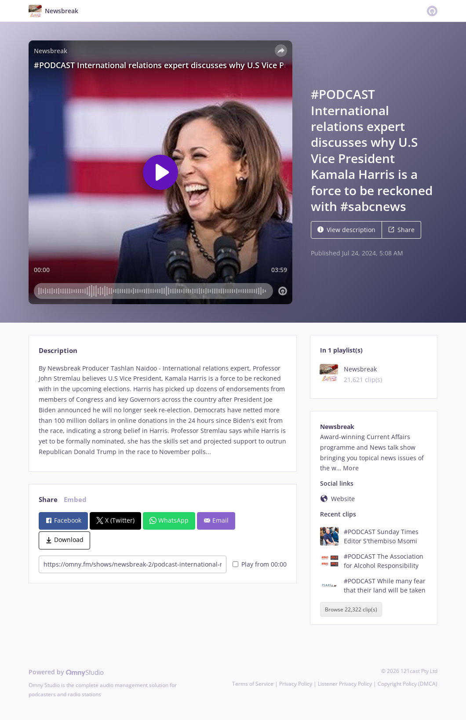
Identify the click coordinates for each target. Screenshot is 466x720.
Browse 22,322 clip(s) (351, 609)
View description (346, 229)
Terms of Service (252, 683)
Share (401, 229)
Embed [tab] (75, 499)
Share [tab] (48, 499)
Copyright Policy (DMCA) (407, 683)
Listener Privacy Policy (345, 683)
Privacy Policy (295, 683)
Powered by (66, 672)
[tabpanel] (162, 410)
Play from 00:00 (260, 564)
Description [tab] (58, 350)
